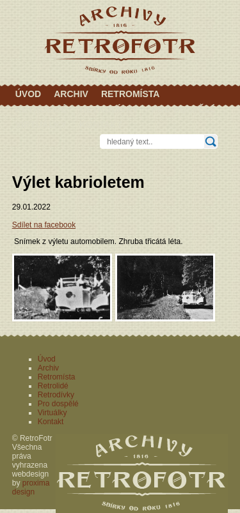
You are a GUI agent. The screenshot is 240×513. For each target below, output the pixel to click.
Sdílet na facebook (44, 224)
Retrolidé (41, 109)
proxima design (31, 487)
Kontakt (100, 124)
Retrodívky (109, 109)
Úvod (28, 94)
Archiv (71, 94)
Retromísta (130, 94)
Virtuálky (41, 124)
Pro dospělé (183, 109)
